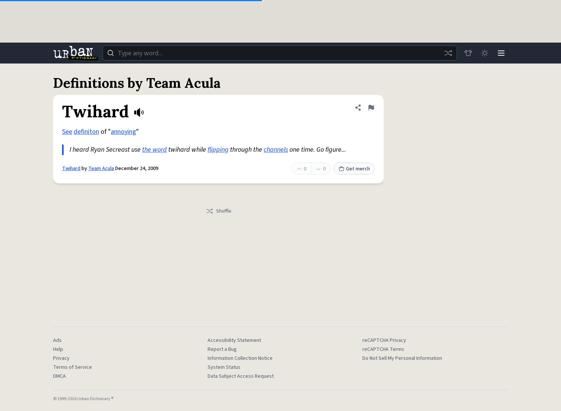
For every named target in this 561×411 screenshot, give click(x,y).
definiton (86, 131)
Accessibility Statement (234, 340)
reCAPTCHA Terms (383, 349)
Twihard (71, 168)
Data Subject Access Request (241, 376)
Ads (57, 340)
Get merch (354, 169)
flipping (218, 149)
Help (58, 349)
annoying (123, 131)
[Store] (468, 53)
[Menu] (501, 53)
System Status (224, 367)
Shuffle (219, 211)
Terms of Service (72, 367)
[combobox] (279, 53)
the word (154, 149)
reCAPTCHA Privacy (384, 340)
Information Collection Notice (240, 358)
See (67, 131)
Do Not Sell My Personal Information (402, 358)
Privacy (61, 358)
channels (276, 149)
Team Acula (101, 168)
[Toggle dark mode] (484, 53)
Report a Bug (222, 349)
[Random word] (448, 53)
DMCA (59, 376)
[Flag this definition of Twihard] (371, 108)
